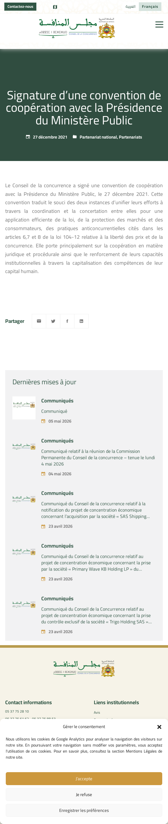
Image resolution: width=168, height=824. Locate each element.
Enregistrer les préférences (84, 810)
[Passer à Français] (150, 6)
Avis (97, 712)
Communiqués (57, 415)
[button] (159, 727)
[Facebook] (67, 321)
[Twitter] (53, 321)
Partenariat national (98, 137)
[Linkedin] (81, 321)
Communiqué (54, 425)
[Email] (39, 321)
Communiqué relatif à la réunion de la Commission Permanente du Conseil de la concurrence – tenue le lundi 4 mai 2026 (98, 472)
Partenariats (130, 137)
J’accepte (84, 778)
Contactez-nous (20, 6)
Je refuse (84, 794)
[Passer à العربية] (130, 6)
